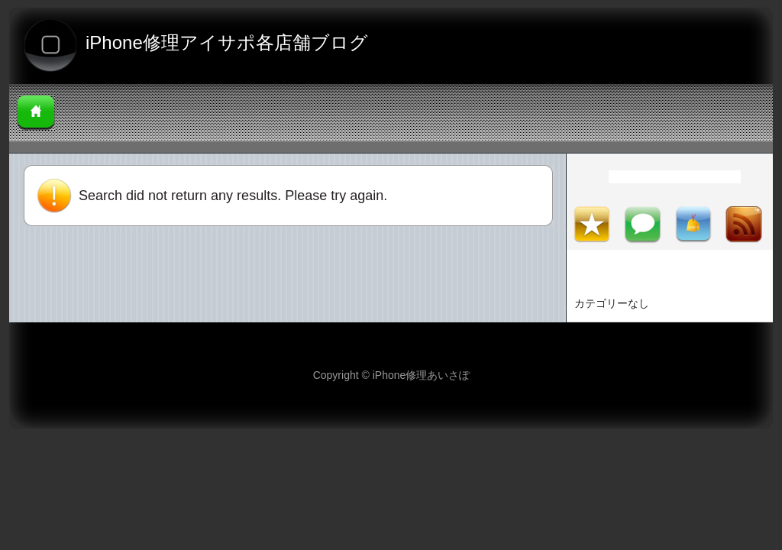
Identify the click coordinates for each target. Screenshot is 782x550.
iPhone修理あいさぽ (421, 375)
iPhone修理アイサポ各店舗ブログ (227, 42)
